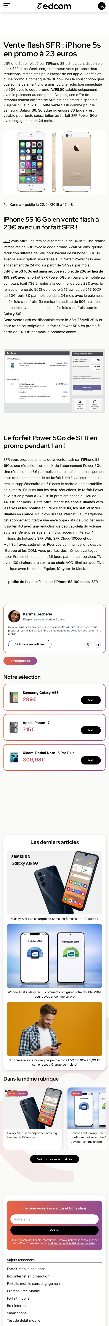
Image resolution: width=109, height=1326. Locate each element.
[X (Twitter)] (87, 644)
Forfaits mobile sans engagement (34, 1283)
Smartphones (20, 661)
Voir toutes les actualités (54, 1159)
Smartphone (17, 1313)
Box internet (16, 1305)
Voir (91, 700)
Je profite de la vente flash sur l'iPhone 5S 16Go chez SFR (50, 581)
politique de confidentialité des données (71, 1243)
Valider (54, 1230)
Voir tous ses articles (29, 644)
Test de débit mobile (23, 1320)
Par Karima (12, 204)
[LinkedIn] (97, 644)
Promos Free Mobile (23, 1291)
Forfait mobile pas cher (26, 1269)
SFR (6, 241)
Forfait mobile (18, 1298)
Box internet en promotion (28, 1276)
